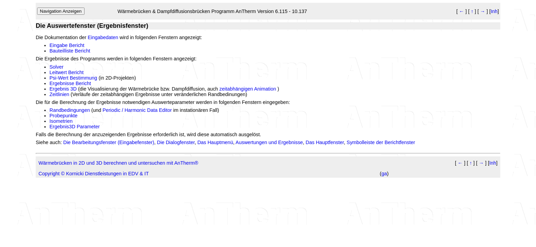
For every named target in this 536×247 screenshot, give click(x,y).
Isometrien (60, 121)
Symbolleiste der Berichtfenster (381, 142)
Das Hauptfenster (325, 142)
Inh (494, 11)
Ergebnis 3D (63, 89)
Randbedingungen (69, 110)
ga (384, 173)
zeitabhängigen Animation (248, 89)
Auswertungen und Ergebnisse (269, 142)
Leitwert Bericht (66, 72)
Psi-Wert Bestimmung (73, 78)
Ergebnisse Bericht (70, 83)
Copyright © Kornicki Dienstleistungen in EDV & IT (93, 173)
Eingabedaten (103, 37)
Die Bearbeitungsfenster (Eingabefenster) (108, 142)
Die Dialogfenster (176, 142)
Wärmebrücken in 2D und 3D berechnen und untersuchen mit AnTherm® (118, 163)
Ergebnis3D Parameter (74, 126)
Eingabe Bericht (67, 45)
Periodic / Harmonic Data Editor (137, 110)
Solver (56, 67)
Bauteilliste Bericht (69, 51)
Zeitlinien (59, 94)
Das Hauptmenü (215, 142)
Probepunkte (63, 115)
